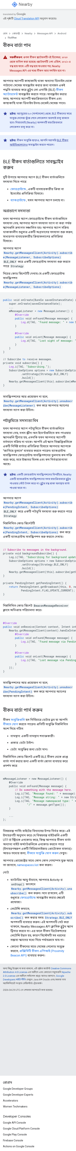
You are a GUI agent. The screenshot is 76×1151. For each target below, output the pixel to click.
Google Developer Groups (18, 1088)
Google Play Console (15, 1134)
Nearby (25, 4)
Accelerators (10, 1100)
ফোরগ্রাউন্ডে (18, 189)
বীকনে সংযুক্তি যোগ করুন (43, 853)
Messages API (45, 33)
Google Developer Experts (18, 1094)
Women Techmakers (15, 1106)
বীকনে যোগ (10, 724)
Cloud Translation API (26, 18)
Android (62, 33)
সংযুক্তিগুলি (18, 720)
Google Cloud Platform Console (21, 1128)
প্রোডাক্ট (16, 33)
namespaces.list (27, 865)
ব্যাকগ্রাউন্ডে (18, 200)
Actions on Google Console (18, 1146)
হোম (5, 33)
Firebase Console (13, 1140)
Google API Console (14, 1122)
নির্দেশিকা (12, 38)
